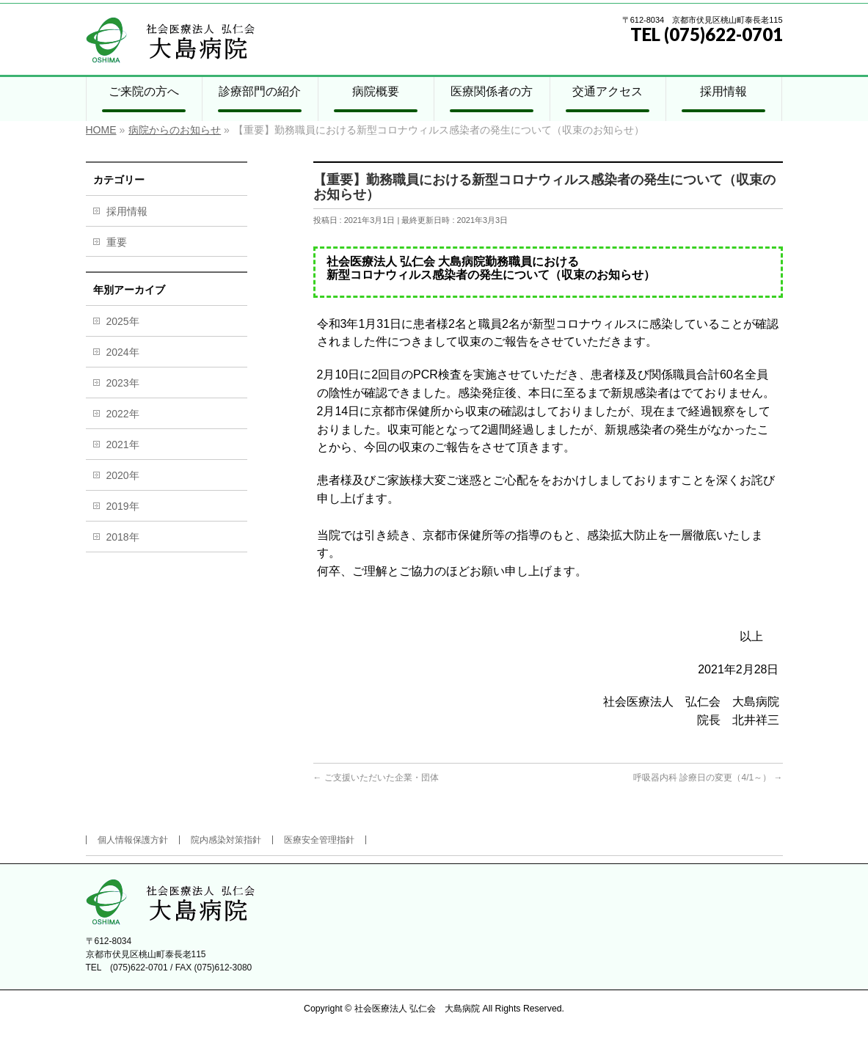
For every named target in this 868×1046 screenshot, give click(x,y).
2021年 (122, 444)
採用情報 (126, 211)
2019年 (122, 506)
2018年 (122, 537)
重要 (116, 242)
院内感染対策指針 (226, 840)
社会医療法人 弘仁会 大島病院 (417, 1008)
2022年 (122, 414)
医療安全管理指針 (319, 840)
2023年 (122, 383)
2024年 (122, 352)
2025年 (122, 321)
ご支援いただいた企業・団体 (376, 777)
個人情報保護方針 (133, 840)
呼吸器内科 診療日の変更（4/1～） (707, 777)
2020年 (122, 475)
